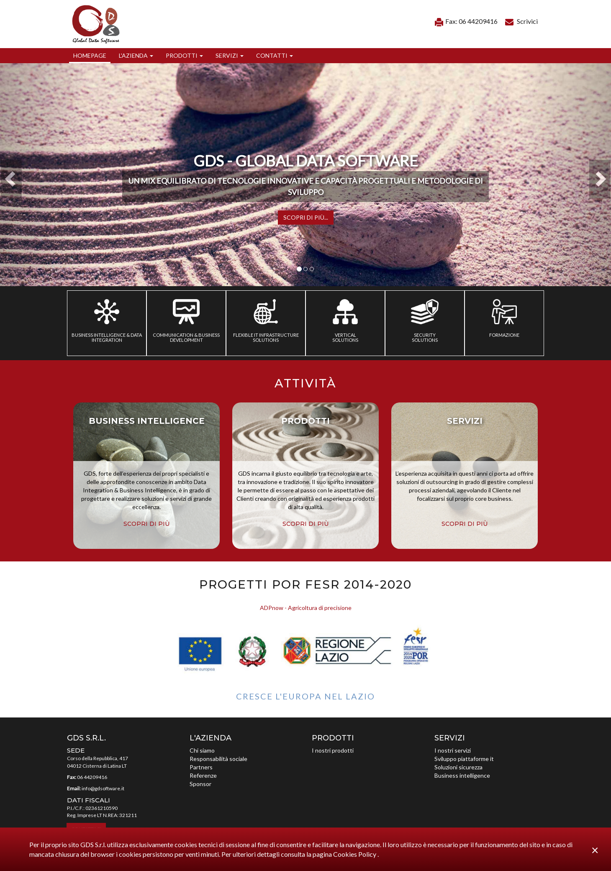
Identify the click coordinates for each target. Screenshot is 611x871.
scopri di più (146, 524)
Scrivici (521, 21)
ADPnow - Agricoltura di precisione (306, 607)
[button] (136, 55)
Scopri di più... (305, 217)
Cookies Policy (355, 854)
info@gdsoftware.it (103, 788)
